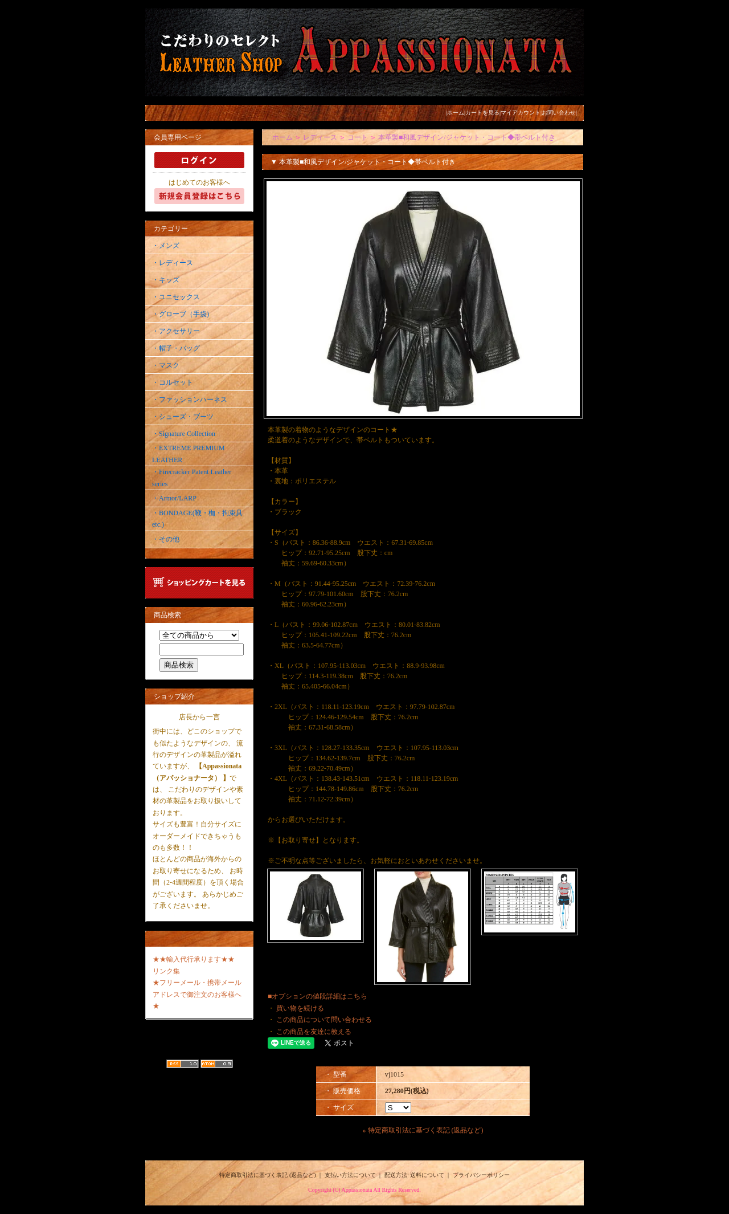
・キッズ (165, 280)
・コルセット (172, 382)
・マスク (165, 365)
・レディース (172, 263)
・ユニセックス (176, 297)
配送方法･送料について (414, 1175)
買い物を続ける (300, 1008)
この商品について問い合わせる (324, 1020)
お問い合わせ (559, 112)
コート (357, 137)
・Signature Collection (183, 434)
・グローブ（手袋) (180, 314)
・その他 (165, 539)
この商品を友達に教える (313, 1032)
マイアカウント (520, 112)
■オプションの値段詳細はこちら (317, 996)
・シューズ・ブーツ (183, 417)
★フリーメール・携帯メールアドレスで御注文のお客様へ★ (197, 994)
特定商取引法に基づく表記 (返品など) (267, 1175)
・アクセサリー (176, 331)
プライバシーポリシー (481, 1175)
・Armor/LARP (174, 498)
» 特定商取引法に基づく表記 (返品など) (423, 1130)
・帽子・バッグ (176, 348)
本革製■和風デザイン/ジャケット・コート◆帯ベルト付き (466, 137)
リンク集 (166, 971)
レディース (320, 137)
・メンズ (165, 246)
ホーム (455, 112)
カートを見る (482, 112)
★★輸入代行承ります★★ (194, 959)
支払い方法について (350, 1175)
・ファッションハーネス (189, 400)
